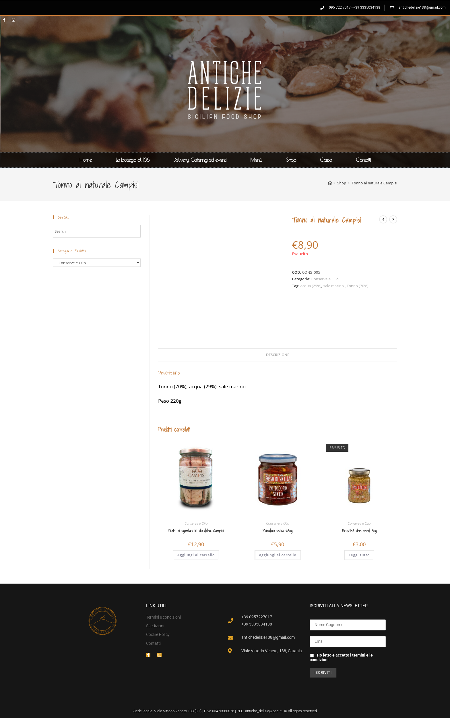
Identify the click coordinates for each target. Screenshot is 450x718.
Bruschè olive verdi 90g (359, 531)
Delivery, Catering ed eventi (199, 160)
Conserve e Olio (325, 278)
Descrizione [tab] (277, 354)
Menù (256, 160)
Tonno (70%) (357, 285)
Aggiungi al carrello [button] (196, 555)
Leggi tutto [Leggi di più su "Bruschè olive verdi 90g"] (359, 555)
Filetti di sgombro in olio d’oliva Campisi (196, 531)
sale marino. (334, 285)
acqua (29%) (310, 285)
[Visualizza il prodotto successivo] (393, 219)
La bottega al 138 (132, 160)
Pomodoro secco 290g (277, 531)
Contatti (363, 160)
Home (85, 160)
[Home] (330, 183)
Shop (291, 160)
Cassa (326, 160)
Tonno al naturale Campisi (374, 183)
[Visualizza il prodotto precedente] (383, 219)
